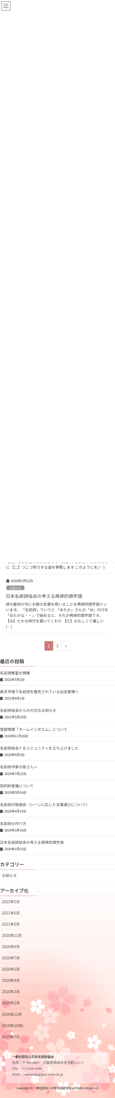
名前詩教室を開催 (15, 672)
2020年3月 (11, 991)
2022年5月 (11, 901)
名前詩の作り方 (13, 823)
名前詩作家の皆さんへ (19, 766)
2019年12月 (12, 1014)
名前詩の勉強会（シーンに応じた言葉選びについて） (45, 804)
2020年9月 (11, 946)
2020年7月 (11, 957)
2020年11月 (12, 935)
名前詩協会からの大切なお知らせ (28, 710)
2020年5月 (11, 969)
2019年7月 (11, 1036)
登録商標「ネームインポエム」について (33, 729)
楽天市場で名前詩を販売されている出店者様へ (39, 691)
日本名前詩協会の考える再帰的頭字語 (44, 596)
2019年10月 (12, 1025)
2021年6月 (11, 912)
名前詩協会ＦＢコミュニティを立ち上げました (39, 748)
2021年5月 (11, 924)
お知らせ (16, 588)
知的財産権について (17, 785)
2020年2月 (11, 1002)
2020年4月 (11, 980)
